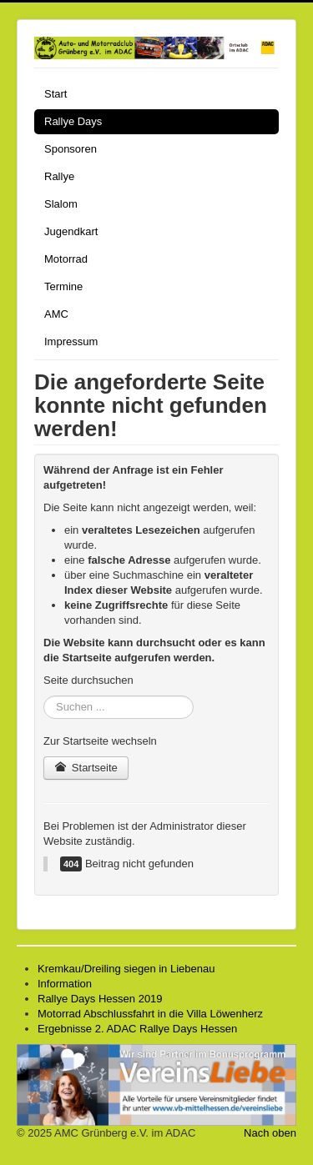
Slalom (61, 204)
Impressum (71, 341)
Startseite (86, 767)
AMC (56, 314)
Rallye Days (73, 121)
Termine (63, 286)
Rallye (59, 176)
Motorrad (66, 259)
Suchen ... (43, 695)
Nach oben (270, 1133)
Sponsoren (70, 149)
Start (55, 94)
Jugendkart (71, 231)
